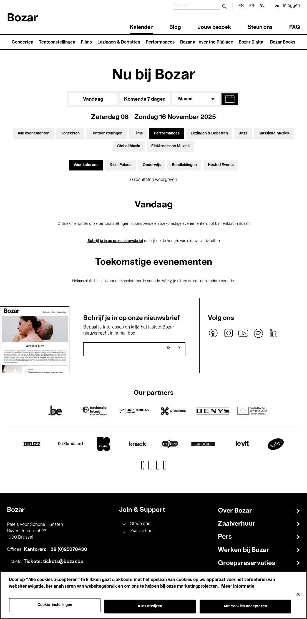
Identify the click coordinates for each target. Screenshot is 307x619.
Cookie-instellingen (54, 605)
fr (251, 6)
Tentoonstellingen (57, 42)
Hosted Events (221, 165)
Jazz (243, 133)
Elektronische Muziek (170, 146)
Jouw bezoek (214, 27)
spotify (258, 333)
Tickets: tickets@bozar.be (53, 561)
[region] (153, 595)
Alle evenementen (33, 133)
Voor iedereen (86, 165)
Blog (175, 27)
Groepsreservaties (246, 563)
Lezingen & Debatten (118, 42)
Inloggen (291, 6)
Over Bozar (235, 511)
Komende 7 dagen (144, 99)
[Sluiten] (298, 594)
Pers (225, 537)
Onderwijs (152, 165)
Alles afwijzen (150, 606)
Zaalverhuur (142, 531)
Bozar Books (282, 42)
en (241, 6)
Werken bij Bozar (243, 550)
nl (262, 6)
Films (86, 42)
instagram (228, 333)
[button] (230, 99)
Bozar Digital (252, 42)
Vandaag (93, 99)
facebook (213, 333)
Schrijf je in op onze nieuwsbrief (115, 241)
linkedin (273, 333)
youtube (243, 333)
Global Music (128, 146)
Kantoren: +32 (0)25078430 (55, 549)
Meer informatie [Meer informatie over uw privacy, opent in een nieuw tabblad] (237, 587)
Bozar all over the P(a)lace (206, 42)
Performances (160, 42)
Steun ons (260, 27)
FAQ (294, 27)
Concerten (22, 42)
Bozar (22, 18)
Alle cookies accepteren (245, 606)
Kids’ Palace (121, 165)
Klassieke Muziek (274, 133)
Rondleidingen (184, 165)
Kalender (141, 27)
